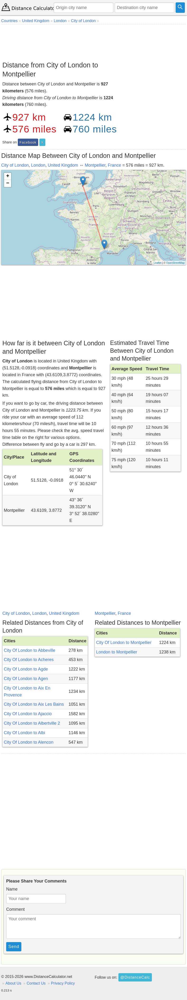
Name (12, 889)
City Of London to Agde (26, 669)
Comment (15, 909)
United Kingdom (63, 165)
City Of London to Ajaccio (28, 713)
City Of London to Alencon (28, 742)
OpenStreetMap (175, 262)
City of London (15, 165)
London (38, 165)
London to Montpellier (116, 652)
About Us (13, 983)
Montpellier (95, 165)
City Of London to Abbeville (29, 650)
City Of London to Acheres (29, 659)
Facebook (27, 142)
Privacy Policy (63, 983)
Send (13, 946)
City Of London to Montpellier (123, 642)
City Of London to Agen (26, 678)
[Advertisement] (93, 41)
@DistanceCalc (135, 977)
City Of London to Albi (24, 732)
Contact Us (36, 983)
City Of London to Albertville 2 (32, 723)
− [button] (7, 183)
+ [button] (7, 176)
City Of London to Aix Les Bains (34, 704)
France (114, 165)
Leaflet (157, 262)
